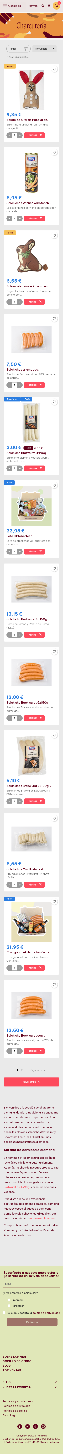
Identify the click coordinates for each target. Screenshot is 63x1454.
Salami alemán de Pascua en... (28, 286)
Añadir (35, 135)
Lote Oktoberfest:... (20, 536)
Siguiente (38, 1070)
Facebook (19, 1428)
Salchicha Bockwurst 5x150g (27, 702)
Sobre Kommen (14, 1356)
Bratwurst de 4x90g (16, 1187)
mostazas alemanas (42, 1218)
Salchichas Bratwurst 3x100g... (28, 786)
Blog (7, 1365)
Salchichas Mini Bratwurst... (26, 869)
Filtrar (13, 48)
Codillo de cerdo (17, 1361)
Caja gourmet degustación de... (29, 952)
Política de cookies (15, 1410)
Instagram (43, 1428)
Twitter (27, 1428)
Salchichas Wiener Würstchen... (28, 203)
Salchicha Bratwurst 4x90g (26, 453)
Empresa (17, 1300)
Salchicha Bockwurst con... (25, 1035)
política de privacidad (46, 1312)
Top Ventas (12, 1370)
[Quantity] (14, 135)
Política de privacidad (16, 1406)
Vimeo (35, 1428)
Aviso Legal (10, 1415)
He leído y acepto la (33, 1312)
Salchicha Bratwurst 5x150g (26, 619)
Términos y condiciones (18, 1401)
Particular (18, 1305)
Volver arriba (31, 1082)
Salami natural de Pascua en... (27, 119)
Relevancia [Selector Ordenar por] (45, 49)
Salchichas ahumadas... (23, 369)
